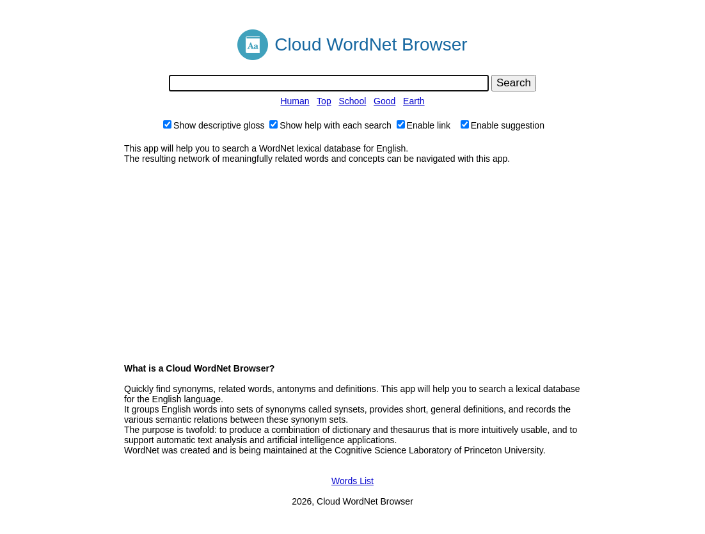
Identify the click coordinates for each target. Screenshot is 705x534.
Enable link (424, 125)
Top (324, 101)
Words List (352, 481)
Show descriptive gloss (213, 125)
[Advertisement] (352, 263)
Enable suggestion (502, 125)
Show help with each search (330, 125)
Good (384, 101)
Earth (413, 101)
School (352, 101)
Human (294, 101)
